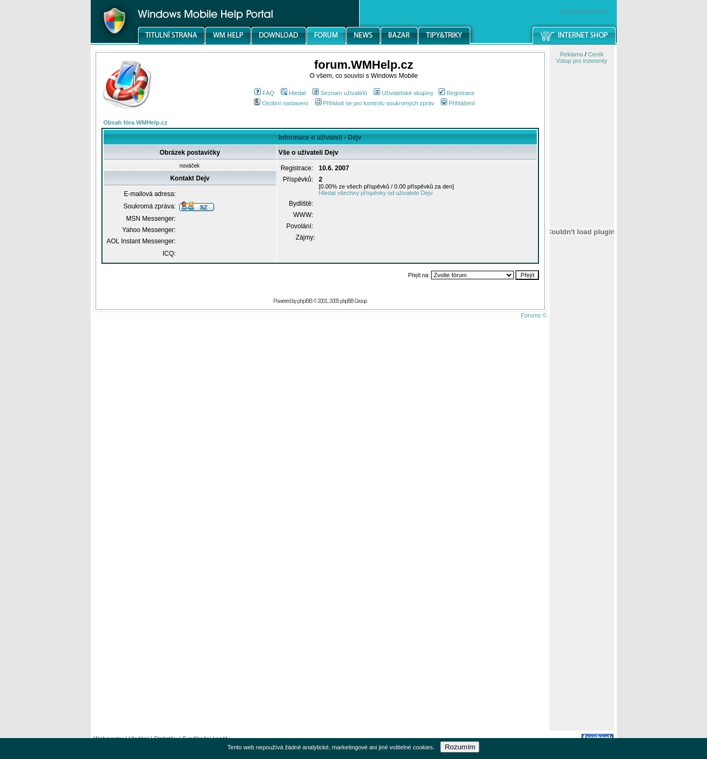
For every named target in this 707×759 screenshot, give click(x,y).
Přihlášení (458, 103)
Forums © (533, 315)
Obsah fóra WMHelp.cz (135, 122)
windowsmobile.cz (585, 11)
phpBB (304, 301)
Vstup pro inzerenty (581, 60)
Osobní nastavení (281, 103)
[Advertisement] (582, 560)
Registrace (457, 93)
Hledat (293, 93)
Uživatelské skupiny (404, 93)
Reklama (571, 54)
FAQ (264, 93)
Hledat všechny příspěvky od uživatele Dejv (376, 193)
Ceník (595, 54)
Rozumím (459, 747)
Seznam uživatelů (339, 93)
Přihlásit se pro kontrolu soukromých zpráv (374, 103)
